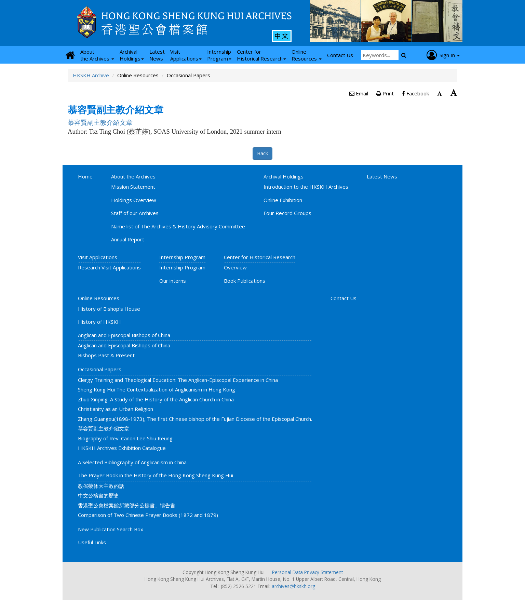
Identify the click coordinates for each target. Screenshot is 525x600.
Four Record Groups (287, 213)
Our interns (172, 280)
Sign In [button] (443, 55)
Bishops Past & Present (106, 355)
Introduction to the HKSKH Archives (306, 186)
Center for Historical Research (259, 257)
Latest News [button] (157, 55)
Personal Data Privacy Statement (307, 572)
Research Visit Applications (109, 267)
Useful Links (92, 542)
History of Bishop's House (109, 308)
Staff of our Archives (135, 213)
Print (385, 93)
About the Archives (133, 176)
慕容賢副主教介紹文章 (103, 428)
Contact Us (343, 298)
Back (262, 153)
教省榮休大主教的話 (101, 485)
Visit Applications (97, 257)
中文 (281, 35)
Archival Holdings (284, 176)
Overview (235, 267)
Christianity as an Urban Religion (115, 408)
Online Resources (98, 298)
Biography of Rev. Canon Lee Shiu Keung (125, 438)
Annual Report (127, 239)
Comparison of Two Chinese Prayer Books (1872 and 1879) (148, 514)
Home (85, 176)
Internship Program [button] (219, 55)
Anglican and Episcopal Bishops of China (124, 335)
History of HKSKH (99, 321)
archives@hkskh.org (293, 586)
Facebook (415, 93)
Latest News (382, 176)
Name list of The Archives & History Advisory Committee (178, 226)
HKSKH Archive (91, 75)
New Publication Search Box (110, 529)
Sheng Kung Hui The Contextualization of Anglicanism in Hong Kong (156, 389)
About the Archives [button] (97, 55)
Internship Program (182, 257)
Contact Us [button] (340, 55)
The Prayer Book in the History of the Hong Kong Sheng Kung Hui (155, 475)
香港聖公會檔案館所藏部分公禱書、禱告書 (126, 505)
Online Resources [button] (307, 55)
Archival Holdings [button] (132, 55)
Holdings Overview (133, 200)
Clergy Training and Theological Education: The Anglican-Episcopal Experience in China (178, 379)
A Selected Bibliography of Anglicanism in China (132, 462)
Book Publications (244, 280)
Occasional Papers (99, 369)
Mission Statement (133, 186)
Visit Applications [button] (186, 55)
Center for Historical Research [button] (261, 55)
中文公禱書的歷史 (98, 495)
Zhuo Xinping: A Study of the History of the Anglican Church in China (156, 399)
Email (358, 93)
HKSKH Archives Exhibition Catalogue (122, 447)
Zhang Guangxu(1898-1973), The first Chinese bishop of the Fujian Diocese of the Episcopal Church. (195, 418)
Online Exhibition (283, 200)
